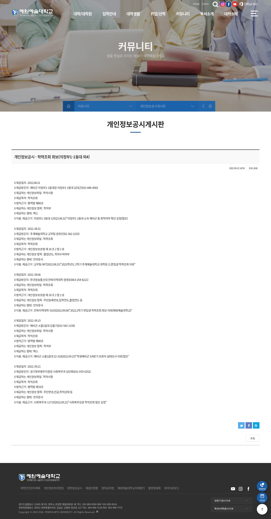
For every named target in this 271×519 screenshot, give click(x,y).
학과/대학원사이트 (223, 508)
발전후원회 (154, 488)
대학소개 (231, 13)
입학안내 (109, 13)
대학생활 (133, 13)
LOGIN (205, 4)
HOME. (196, 4)
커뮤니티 (183, 13)
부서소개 (207, 13)
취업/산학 (158, 13)
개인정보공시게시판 (152, 106)
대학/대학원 (83, 13)
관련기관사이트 (222, 500)
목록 (252, 438)
